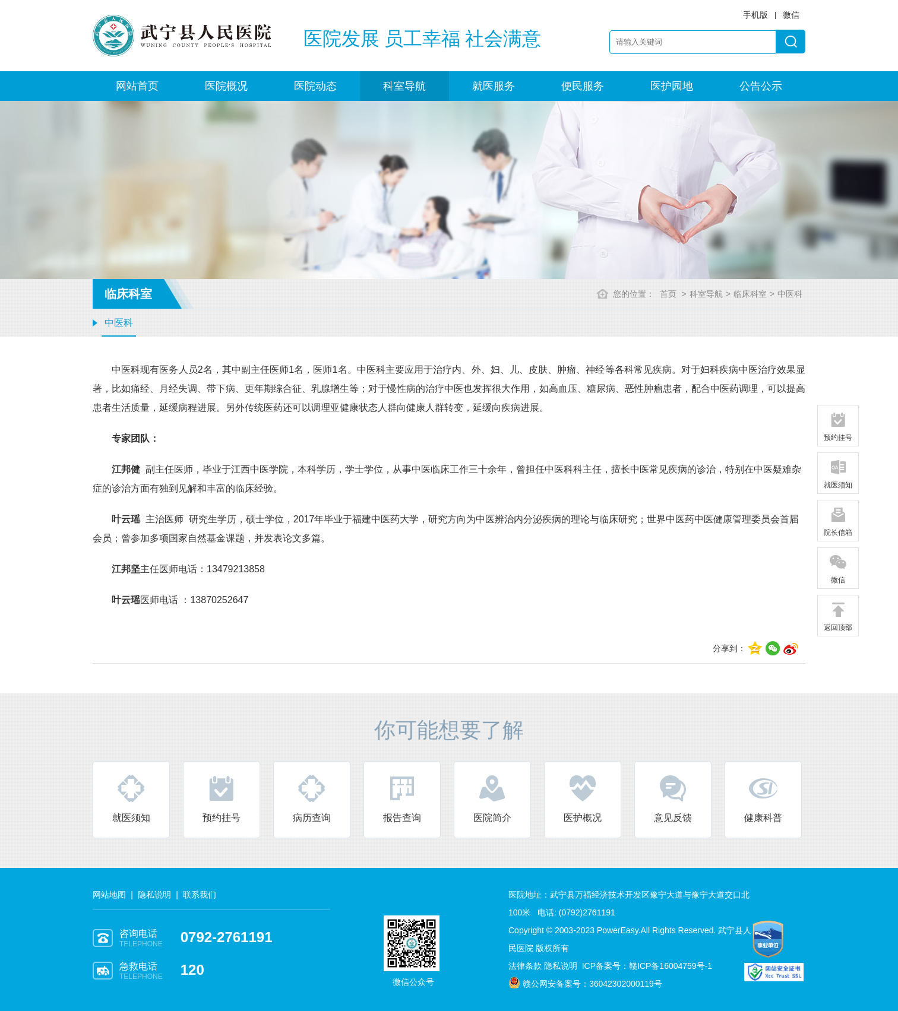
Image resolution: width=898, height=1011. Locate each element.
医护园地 (671, 86)
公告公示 (760, 86)
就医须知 (131, 798)
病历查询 (312, 798)
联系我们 (199, 894)
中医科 (119, 323)
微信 (838, 568)
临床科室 (750, 294)
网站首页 (137, 86)
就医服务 (493, 86)
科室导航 (404, 86)
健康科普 (763, 798)
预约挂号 (222, 798)
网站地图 (109, 894)
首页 (668, 294)
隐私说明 (154, 894)
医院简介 (492, 798)
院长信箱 (838, 521)
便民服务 (582, 86)
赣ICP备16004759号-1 (670, 966)
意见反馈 (673, 798)
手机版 (755, 15)
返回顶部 (838, 616)
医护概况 (583, 798)
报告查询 (402, 798)
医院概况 (226, 86)
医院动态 (315, 86)
